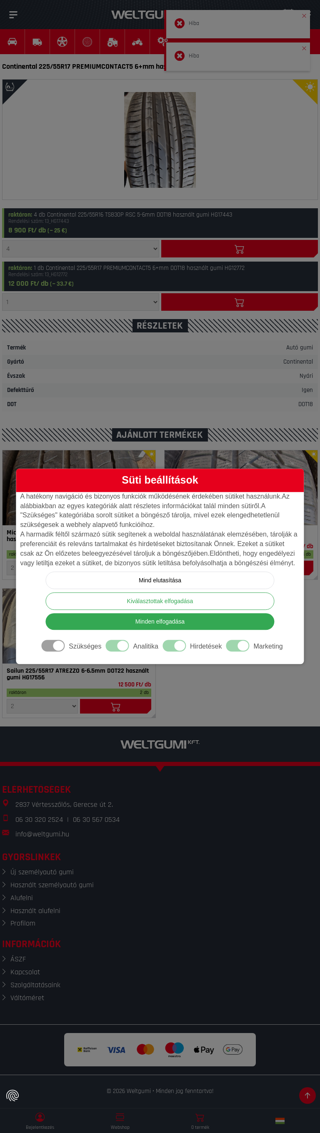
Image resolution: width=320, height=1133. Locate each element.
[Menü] (13, 14)
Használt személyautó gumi (52, 885)
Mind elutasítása (160, 580)
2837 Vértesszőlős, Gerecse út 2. (64, 804)
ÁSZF (18, 959)
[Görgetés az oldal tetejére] (307, 1095)
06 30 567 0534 (96, 819)
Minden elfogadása (160, 622)
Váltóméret (27, 998)
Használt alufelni (35, 911)
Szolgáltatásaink (35, 985)
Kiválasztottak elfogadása (160, 601)
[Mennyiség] (80, 248)
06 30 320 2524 (39, 819)
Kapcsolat (25, 972)
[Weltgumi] (150, 14)
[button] (304, 14)
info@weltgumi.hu (42, 834)
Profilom (22, 923)
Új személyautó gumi (42, 872)
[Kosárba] (239, 248)
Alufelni (21, 898)
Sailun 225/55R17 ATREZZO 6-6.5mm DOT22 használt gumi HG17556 (78, 674)
